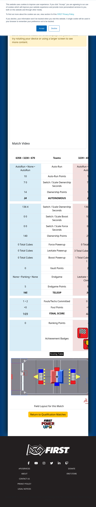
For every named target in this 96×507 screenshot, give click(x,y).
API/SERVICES (24, 468)
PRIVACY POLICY (24, 484)
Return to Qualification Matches (48, 414)
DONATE (71, 468)
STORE (71, 473)
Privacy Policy (65, 14)
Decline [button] (54, 28)
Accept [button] (41, 28)
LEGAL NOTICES (24, 489)
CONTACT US (24, 479)
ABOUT (24, 473)
